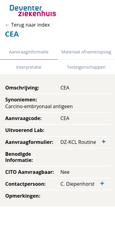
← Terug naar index (27, 24)
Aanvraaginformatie (28, 52)
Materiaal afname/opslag (86, 52)
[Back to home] (33, 10)
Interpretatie (28, 67)
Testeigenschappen (86, 67)
